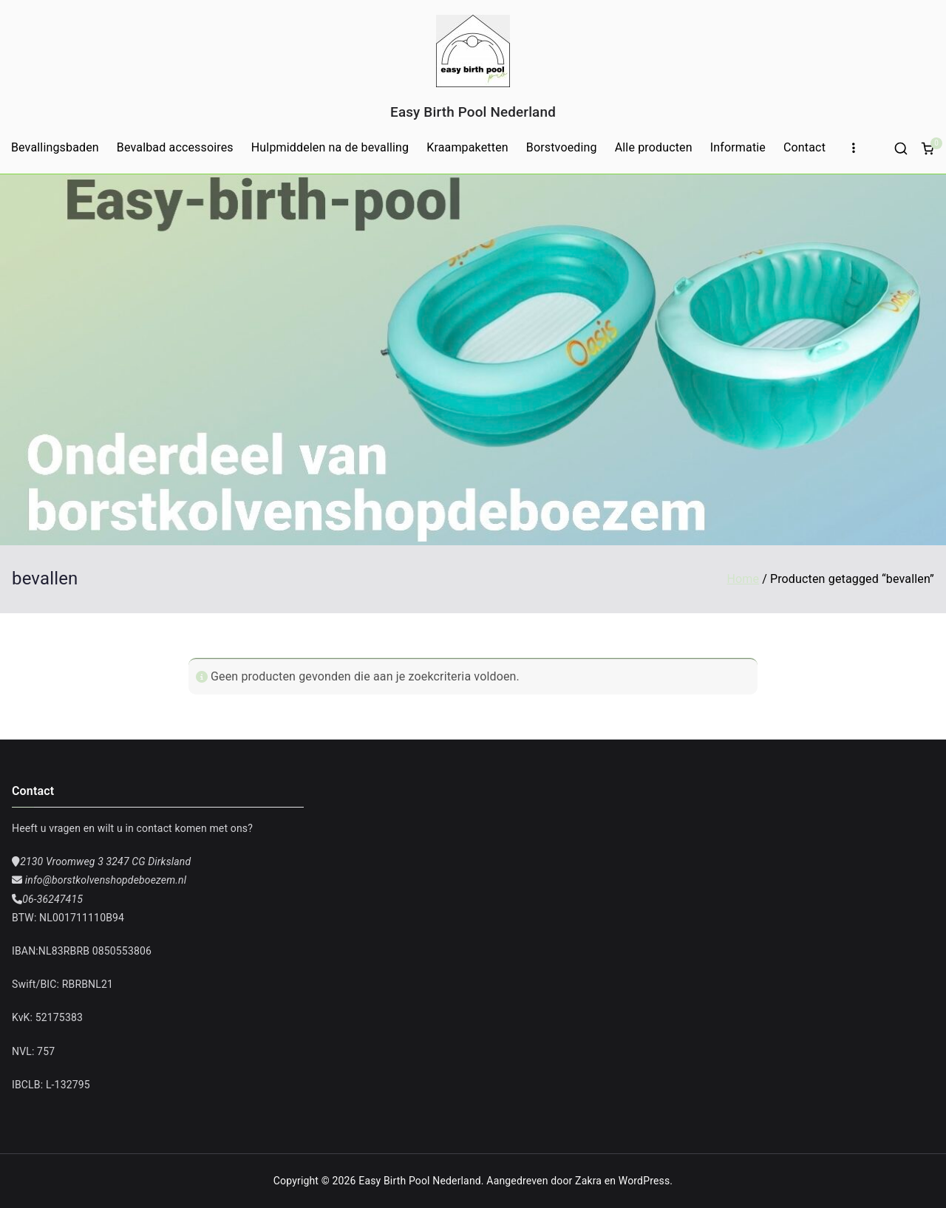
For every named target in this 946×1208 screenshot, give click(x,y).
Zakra (588, 1181)
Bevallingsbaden (55, 147)
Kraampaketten (467, 147)
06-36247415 (52, 899)
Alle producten (654, 147)
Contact (804, 147)
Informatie (738, 147)
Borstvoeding (561, 147)
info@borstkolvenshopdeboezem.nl (104, 880)
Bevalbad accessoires (175, 147)
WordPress (644, 1181)
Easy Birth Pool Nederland (473, 111)
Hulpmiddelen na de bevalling (330, 147)
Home (742, 579)
